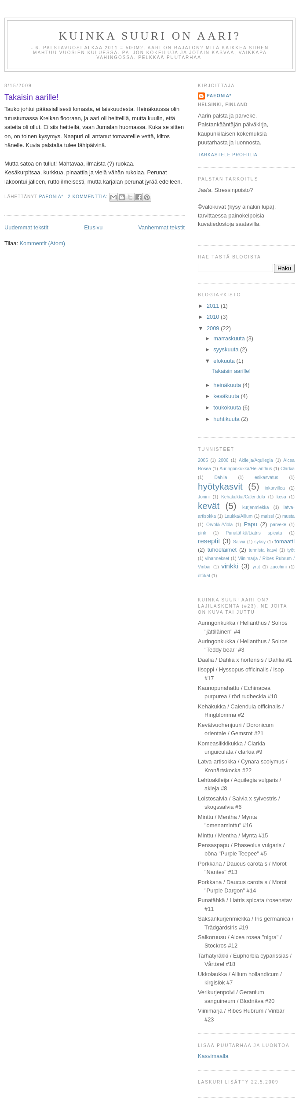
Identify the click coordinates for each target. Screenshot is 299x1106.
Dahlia (220, 477)
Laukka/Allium (238, 516)
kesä (281, 496)
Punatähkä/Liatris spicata (254, 533)
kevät (208, 506)
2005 (203, 460)
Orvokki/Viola (219, 524)
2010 (214, 316)
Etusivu (93, 227)
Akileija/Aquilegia (256, 460)
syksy (260, 541)
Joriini (204, 496)
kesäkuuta (227, 396)
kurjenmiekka (255, 507)
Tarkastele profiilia (228, 154)
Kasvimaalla (213, 1056)
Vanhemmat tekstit (161, 227)
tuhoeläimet (222, 549)
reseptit (209, 541)
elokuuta (224, 361)
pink (202, 533)
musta (288, 516)
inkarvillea (275, 488)
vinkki (229, 566)
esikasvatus (266, 477)
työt (291, 550)
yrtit (256, 566)
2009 (214, 328)
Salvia (239, 541)
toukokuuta (228, 407)
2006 (223, 460)
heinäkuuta (228, 385)
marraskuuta (229, 338)
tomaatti (284, 541)
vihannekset (217, 558)
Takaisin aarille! (31, 97)
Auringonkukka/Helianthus (245, 468)
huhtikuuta (227, 419)
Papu (250, 524)
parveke (278, 524)
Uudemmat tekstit (26, 227)
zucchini (278, 566)
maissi (267, 516)
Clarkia (288, 468)
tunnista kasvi (263, 550)
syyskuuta (226, 349)
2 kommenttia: (88, 196)
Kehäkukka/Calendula (243, 496)
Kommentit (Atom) (43, 243)
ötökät (204, 575)
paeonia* (219, 95)
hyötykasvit (220, 486)
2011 (214, 305)
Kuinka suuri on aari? (150, 35)
